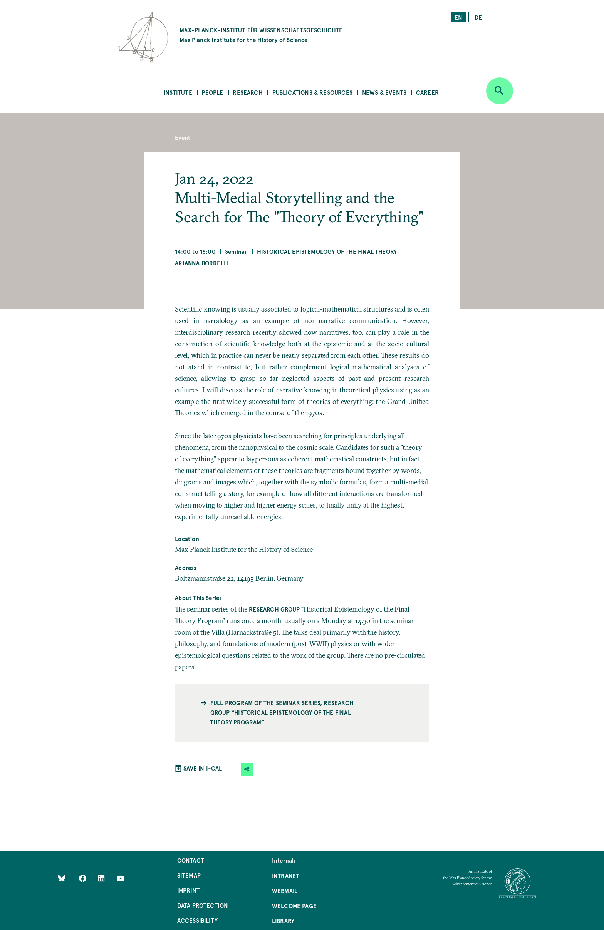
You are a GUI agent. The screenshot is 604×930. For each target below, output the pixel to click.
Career (427, 92)
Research (247, 92)
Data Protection (202, 905)
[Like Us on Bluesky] (61, 878)
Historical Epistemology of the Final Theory (327, 251)
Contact (190, 860)
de (478, 17)
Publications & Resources (312, 92)
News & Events (384, 92)
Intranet (285, 875)
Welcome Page (294, 906)
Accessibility (197, 920)
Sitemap (189, 875)
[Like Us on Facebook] (83, 878)
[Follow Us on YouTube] (120, 878)
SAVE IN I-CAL (202, 768)
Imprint (188, 890)
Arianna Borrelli (202, 263)
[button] (247, 769)
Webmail (284, 890)
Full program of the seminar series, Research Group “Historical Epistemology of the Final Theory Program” (282, 712)
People (212, 92)
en (458, 17)
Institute (178, 92)
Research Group (274, 609)
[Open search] (499, 90)
